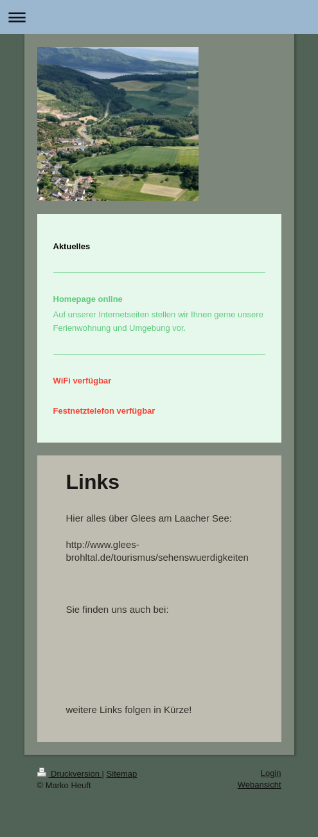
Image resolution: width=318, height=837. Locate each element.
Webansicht (259, 784)
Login (271, 773)
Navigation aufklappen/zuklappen (159, 17)
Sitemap (122, 774)
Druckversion (69, 774)
